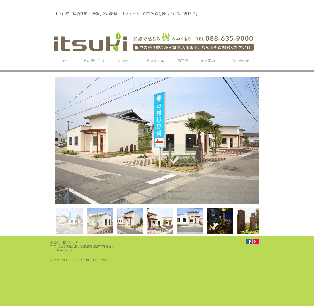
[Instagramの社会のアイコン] (256, 241)
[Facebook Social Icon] (249, 241)
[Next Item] (251, 140)
